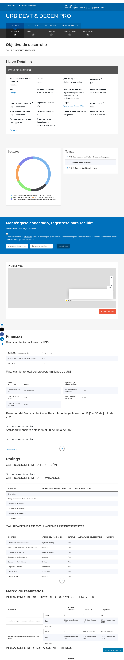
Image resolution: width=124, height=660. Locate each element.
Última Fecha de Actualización (44, 120)
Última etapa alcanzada (20, 119)
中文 (102, 8)
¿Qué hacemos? (11, 5)
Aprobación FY (97, 103)
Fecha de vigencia (98, 89)
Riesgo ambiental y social (74, 111)
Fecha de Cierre (97, 111)
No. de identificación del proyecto (20, 80)
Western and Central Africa (73, 106)
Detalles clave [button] (33, 33)
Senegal (13, 93)
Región (66, 103)
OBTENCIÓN (33, 26)
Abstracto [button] (15, 33)
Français (82, 8)
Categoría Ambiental (46, 111)
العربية (89, 8)
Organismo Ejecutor (45, 103)
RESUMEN (15, 26)
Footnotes (10, 449)
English (75, 8)
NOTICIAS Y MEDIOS (70, 26)
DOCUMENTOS (51, 26)
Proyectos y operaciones (27, 5)
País (12, 89)
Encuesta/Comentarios (113, 650)
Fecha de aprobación (72, 89)
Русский (96, 8)
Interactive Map (107, 311)
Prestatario (96, 79)
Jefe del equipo (70, 79)
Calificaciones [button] (69, 33)
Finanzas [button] (51, 33)
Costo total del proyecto (21, 103)
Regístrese (63, 246)
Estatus (40, 79)
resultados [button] (88, 33)
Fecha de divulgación (46, 89)
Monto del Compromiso (20, 111)
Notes (12, 130)
